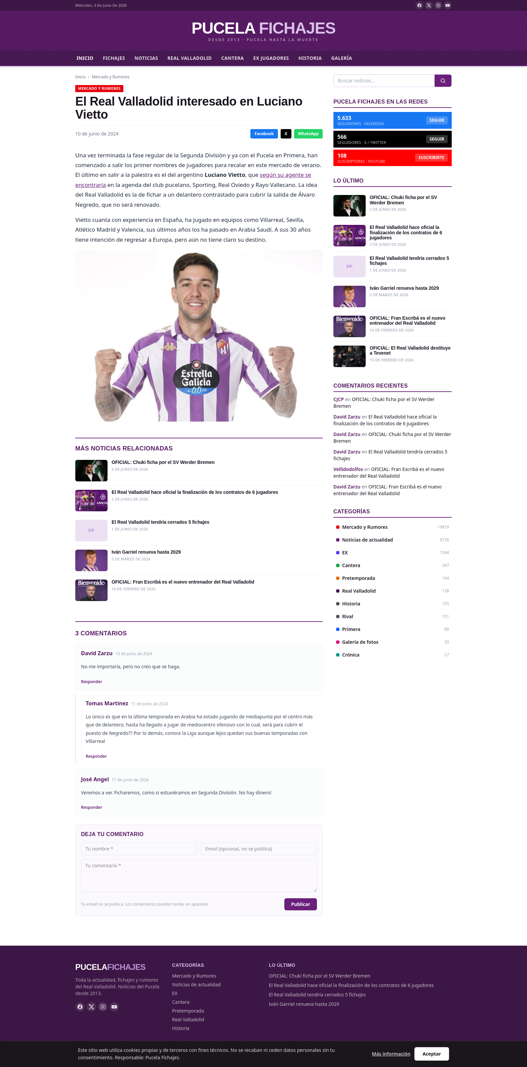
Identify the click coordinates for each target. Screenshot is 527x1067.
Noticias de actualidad (196, 984)
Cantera (232, 58)
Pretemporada (188, 1010)
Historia (310, 58)
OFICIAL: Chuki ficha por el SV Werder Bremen (319, 976)
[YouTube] (448, 5)
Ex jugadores (271, 58)
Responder (91, 681)
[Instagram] (438, 5)
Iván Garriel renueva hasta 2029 (304, 1004)
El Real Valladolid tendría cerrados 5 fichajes (317, 994)
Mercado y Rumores (110, 77)
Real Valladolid (189, 58)
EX (174, 993)
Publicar (300, 904)
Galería (341, 58)
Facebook (264, 133)
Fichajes (114, 58)
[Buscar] (384, 81)
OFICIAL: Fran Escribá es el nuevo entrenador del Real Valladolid (388, 472)
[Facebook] (419, 5)
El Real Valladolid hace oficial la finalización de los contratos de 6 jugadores (385, 420)
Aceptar (431, 1054)
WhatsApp (308, 133)
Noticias (146, 58)
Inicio (85, 58)
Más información (391, 1054)
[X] (429, 5)
